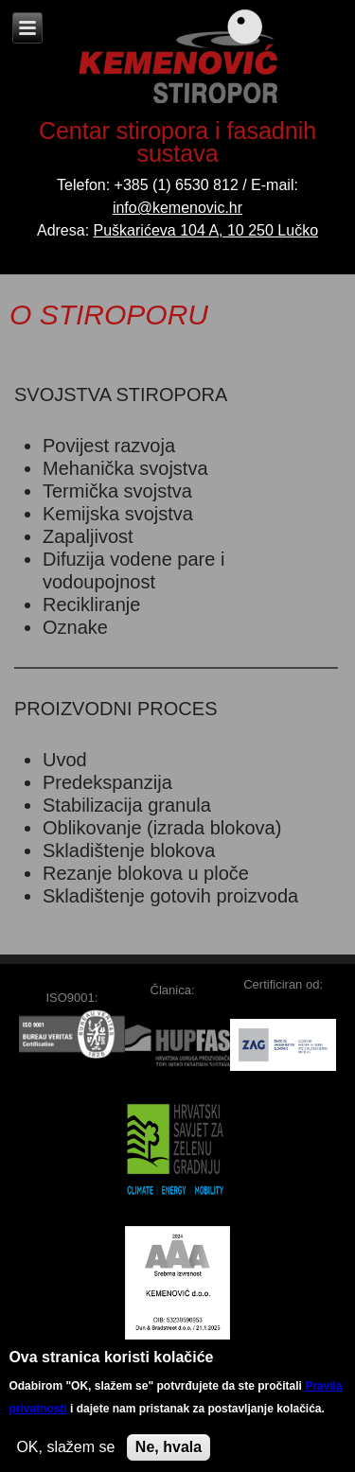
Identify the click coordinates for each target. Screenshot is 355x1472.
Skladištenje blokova (129, 850)
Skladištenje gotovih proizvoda (170, 895)
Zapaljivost (88, 536)
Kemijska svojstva (118, 513)
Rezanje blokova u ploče (146, 873)
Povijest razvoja (109, 445)
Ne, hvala (168, 1454)
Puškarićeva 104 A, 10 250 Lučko (206, 230)
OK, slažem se (65, 1454)
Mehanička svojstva (125, 468)
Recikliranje (91, 604)
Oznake (75, 627)
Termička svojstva (117, 491)
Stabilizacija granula (127, 805)
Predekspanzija (107, 782)
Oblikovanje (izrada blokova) (162, 827)
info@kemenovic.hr (177, 208)
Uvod (65, 759)
